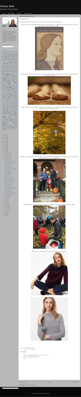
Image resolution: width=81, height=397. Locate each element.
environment (13, 68)
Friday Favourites (11, 76)
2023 (5, 140)
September (7, 158)
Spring (12, 113)
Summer (14, 115)
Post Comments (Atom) (30, 384)
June (6, 200)
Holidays (4, 84)
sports (6, 113)
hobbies (8, 83)
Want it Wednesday (10, 121)
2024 (5, 138)
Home (4, 13)
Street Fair (4, 115)
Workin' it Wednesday (9, 180)
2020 (5, 146)
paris (16, 101)
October (6, 156)
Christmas (10, 62)
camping (5, 59)
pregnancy (15, 103)
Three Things (14, 118)
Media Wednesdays (9, 171)
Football (11, 74)
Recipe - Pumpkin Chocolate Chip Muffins (10, 169)
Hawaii (15, 81)
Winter (8, 127)
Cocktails (10, 63)
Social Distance (13, 112)
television (33, 349)
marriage (9, 92)
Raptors (4, 106)
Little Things (12, 90)
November (7, 154)
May (6, 202)
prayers (8, 103)
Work (15, 127)
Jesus (15, 85)
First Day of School (8, 189)
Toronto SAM (7, 6)
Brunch (15, 58)
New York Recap (8, 165)
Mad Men (10, 91)
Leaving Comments (28, 13)
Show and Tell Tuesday (9, 182)
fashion (26, 349)
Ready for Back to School (10, 193)
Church (4, 63)
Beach (9, 53)
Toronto (6, 120)
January (6, 209)
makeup (15, 91)
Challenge (12, 60)
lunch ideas (4, 91)
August (6, 197)
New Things (12, 98)
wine (3, 127)
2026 (5, 135)
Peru (4, 102)
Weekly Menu (9, 124)
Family (7, 71)
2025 (5, 137)
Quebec (14, 105)
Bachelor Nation (11, 52)
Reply (24, 358)
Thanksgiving (5, 118)
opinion (11, 101)
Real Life (11, 106)
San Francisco (9, 109)
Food (30, 349)
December (7, 152)
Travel (15, 120)
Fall (24, 349)
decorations (4, 66)
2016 (5, 211)
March (6, 206)
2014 (5, 215)
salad (3, 109)
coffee (15, 63)
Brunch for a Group (8, 178)
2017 (5, 151)
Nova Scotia (11, 99)
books (9, 56)
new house (4, 98)
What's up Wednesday (9, 163)
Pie (11, 102)
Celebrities (4, 60)
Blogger (47, 393)
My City (12, 97)
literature (5, 90)
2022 (5, 142)
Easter (7, 68)
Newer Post (23, 382)
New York (4, 99)
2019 (5, 147)
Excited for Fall (8, 175)
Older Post (76, 382)
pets (8, 102)
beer (14, 53)
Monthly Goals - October (10, 161)
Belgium (3, 55)
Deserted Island (13, 66)
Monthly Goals (8, 95)
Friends (9, 78)
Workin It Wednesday (9, 129)
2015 (5, 213)
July (6, 198)
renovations (12, 107)
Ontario (4, 101)
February (7, 207)
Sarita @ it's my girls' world (29, 355)
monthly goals (37, 74)
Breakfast (10, 58)
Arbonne (10, 51)
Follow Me (19, 13)
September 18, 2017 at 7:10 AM (42, 355)
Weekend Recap (9, 123)
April (6, 204)
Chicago (3, 62)
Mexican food (14, 94)
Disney (9, 67)
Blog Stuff (9, 55)
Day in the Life (9, 65)
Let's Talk (15, 87)
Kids (6, 87)
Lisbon (15, 88)
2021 (5, 144)
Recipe (4, 107)
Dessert (4, 67)
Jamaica (10, 85)
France (15, 74)
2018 (5, 149)
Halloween (15, 79)
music (6, 97)
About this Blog (11, 13)
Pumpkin (46, 75)
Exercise (10, 70)
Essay (3, 70)
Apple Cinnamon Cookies (10, 187)
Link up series (7, 88)
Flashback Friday (10, 73)
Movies (15, 95)
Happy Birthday (8, 81)
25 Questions (4, 51)
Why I (14, 126)
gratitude (9, 79)
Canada (12, 59)
